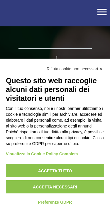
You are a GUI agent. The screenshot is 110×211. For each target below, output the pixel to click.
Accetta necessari (55, 187)
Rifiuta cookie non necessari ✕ (75, 69)
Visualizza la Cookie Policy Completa (42, 154)
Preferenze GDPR (55, 202)
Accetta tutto (55, 171)
